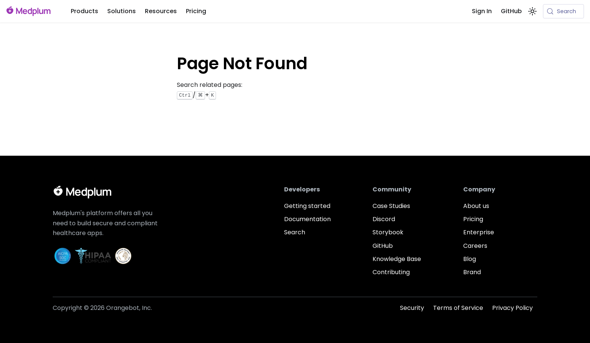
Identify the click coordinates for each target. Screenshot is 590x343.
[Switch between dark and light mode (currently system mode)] (532, 11)
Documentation (307, 219)
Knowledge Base (397, 259)
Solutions (121, 11)
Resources (161, 11)
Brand (472, 272)
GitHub (511, 11)
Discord (384, 219)
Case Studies (391, 206)
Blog (469, 259)
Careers (475, 245)
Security (412, 308)
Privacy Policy (512, 308)
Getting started (307, 206)
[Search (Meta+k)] (563, 11)
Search (294, 232)
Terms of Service (458, 308)
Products (84, 11)
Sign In (482, 11)
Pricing (196, 11)
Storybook (388, 232)
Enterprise (478, 232)
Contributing (391, 272)
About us (476, 206)
